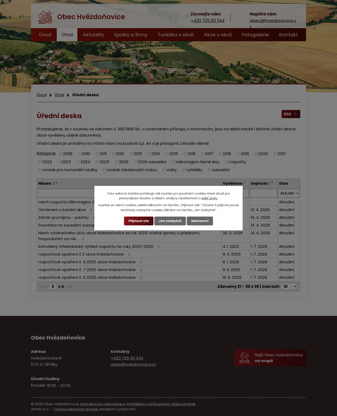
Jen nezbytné (170, 221)
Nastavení (199, 221)
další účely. (209, 198)
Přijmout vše (139, 221)
